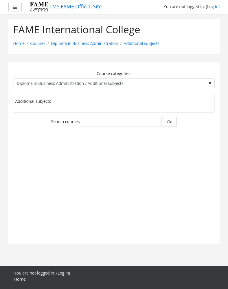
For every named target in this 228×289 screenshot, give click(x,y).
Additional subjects (142, 43)
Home (19, 43)
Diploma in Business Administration (84, 43)
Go (170, 122)
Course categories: (114, 73)
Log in (212, 6)
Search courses (65, 121)
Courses (37, 43)
